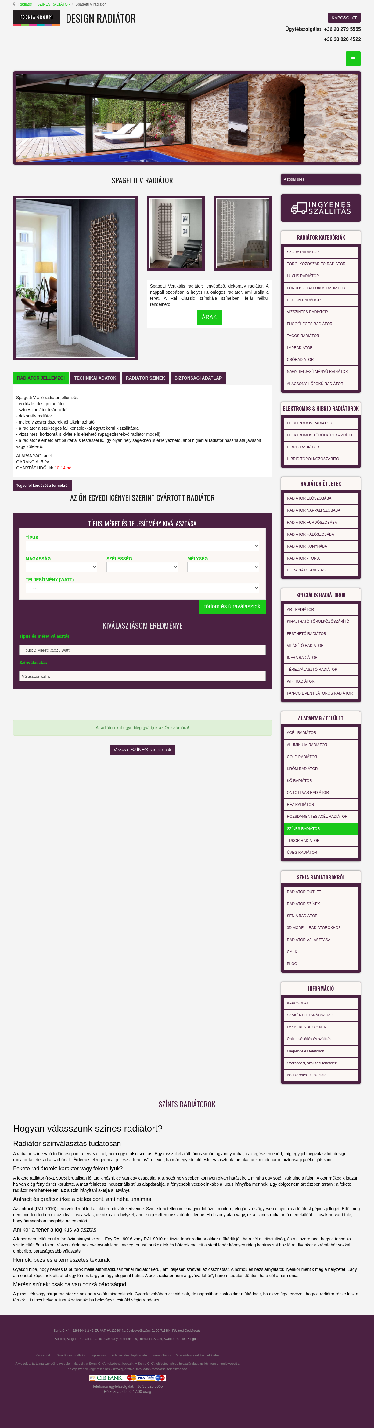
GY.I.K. (292, 952)
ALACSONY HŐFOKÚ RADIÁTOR (315, 384)
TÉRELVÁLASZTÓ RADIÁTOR (312, 669)
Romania (145, 1339)
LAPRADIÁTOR (300, 348)
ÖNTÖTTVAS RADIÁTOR (308, 793)
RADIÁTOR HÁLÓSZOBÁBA (310, 534)
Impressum (99, 1355)
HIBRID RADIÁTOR (303, 447)
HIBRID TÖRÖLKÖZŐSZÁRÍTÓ (313, 459)
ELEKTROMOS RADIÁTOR (309, 423)
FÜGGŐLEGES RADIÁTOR (310, 324)
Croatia (85, 1339)
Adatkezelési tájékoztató (306, 1075)
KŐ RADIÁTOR (299, 781)
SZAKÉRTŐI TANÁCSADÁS (310, 1015)
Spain (157, 1339)
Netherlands (128, 1339)
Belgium (72, 1339)
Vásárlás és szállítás (70, 1355)
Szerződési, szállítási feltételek (312, 1063)
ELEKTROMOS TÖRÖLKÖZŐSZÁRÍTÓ (319, 435)
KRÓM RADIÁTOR (302, 769)
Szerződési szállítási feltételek (197, 1355)
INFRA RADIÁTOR (302, 657)
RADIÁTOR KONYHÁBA (307, 546)
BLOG (292, 964)
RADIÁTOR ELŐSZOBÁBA (309, 498)
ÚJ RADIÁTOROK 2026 (306, 570)
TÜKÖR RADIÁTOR (303, 841)
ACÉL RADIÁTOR (301, 733)
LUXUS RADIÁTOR (303, 276)
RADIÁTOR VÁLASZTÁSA (308, 940)
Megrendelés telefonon (305, 1051)
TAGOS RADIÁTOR (303, 336)
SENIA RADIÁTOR (302, 916)
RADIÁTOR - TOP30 (304, 558)
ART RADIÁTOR (300, 610)
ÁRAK (209, 317)
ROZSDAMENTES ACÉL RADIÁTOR (317, 816)
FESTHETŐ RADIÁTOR (306, 634)
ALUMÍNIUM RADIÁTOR (307, 745)
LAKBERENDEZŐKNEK (307, 1027)
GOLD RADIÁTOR (302, 757)
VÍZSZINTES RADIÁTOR (307, 312)
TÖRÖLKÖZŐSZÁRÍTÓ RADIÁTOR (316, 264)
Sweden (169, 1339)
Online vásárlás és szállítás (309, 1039)
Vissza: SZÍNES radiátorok (142, 749)
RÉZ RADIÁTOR (300, 804)
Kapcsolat (43, 1355)
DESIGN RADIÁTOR (304, 300)
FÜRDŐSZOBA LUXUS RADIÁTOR (316, 288)
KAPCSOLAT (344, 17)
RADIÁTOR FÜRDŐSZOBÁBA (312, 522)
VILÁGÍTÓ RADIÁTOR (305, 646)
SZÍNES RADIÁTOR (53, 4)
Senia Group (161, 1355)
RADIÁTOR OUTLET (304, 892)
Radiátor (25, 4)
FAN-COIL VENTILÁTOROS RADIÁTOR (320, 693)
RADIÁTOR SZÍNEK (303, 904)
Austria (60, 1339)
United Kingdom (188, 1339)
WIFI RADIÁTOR (301, 681)
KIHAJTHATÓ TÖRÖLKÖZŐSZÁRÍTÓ (318, 621)
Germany (110, 1339)
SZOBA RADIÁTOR (303, 252)
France (97, 1339)
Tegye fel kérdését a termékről (42, 485)
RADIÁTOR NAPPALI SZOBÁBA (313, 510)
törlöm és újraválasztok (232, 606)
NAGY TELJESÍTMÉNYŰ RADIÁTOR (317, 371)
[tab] (41, 378)
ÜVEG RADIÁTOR (302, 852)
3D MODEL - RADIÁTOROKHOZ (314, 928)
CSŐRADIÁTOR (300, 360)
